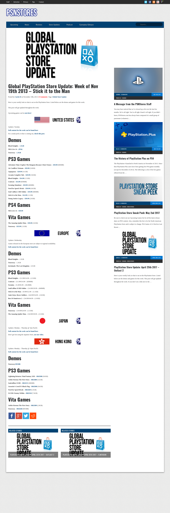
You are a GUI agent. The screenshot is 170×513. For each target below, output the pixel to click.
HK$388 (39, 376)
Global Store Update (59, 97)
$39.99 (55, 165)
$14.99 (22, 178)
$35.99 (19, 226)
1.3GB (19, 153)
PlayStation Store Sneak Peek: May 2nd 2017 (137, 213)
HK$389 (34, 405)
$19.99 (30, 192)
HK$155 (25, 383)
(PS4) (20, 149)
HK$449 (28, 390)
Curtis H (18, 97)
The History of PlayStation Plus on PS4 (134, 158)
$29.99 (27, 168)
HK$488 (34, 380)
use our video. (39, 335)
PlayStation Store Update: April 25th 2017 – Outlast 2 (136, 268)
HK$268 (19, 409)
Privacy (25, 2)
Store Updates (130, 207)
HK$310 (29, 393)
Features (124, 98)
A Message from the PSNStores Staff (132, 104)
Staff (8, 2)
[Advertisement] (115, 13)
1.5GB (22, 146)
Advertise (16, 2)
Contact (41, 2)
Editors (118, 94)
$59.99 (27, 188)
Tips (33, 2)
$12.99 (25, 195)
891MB (17, 364)
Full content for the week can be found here (23, 130)
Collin (117, 149)
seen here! (28, 113)
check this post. (39, 134)
